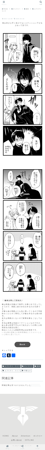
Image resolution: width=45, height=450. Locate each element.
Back (22, 344)
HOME (6, 436)
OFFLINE (29, 440)
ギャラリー (27, 366)
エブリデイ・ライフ (11, 366)
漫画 (37, 366)
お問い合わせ (16, 440)
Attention (25, 436)
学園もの (26, 370)
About (15, 436)
